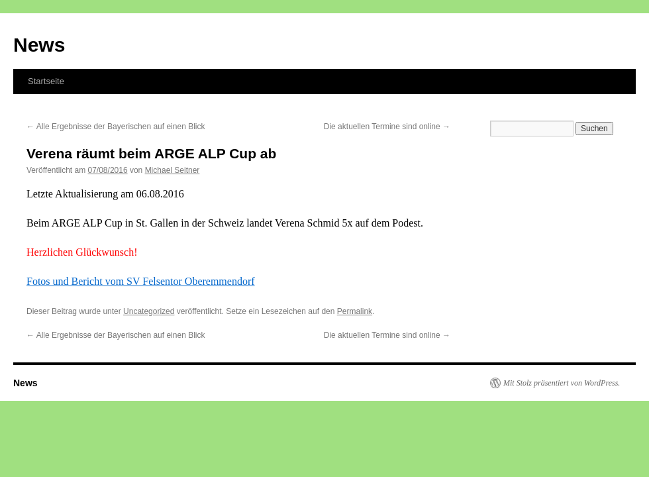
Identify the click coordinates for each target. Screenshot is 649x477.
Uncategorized (148, 311)
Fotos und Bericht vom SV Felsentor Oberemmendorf (140, 281)
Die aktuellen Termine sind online (387, 126)
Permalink (354, 311)
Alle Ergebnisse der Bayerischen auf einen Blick (115, 126)
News (39, 45)
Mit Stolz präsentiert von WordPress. (561, 383)
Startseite (46, 81)
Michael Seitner (172, 170)
